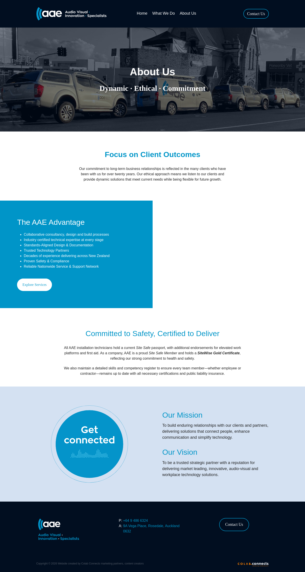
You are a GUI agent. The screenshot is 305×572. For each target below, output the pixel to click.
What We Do (163, 13)
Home (142, 13)
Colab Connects (90, 563)
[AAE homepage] (73, 13)
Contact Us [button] (234, 524)
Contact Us (256, 14)
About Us (188, 13)
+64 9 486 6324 (135, 520)
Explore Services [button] (34, 285)
